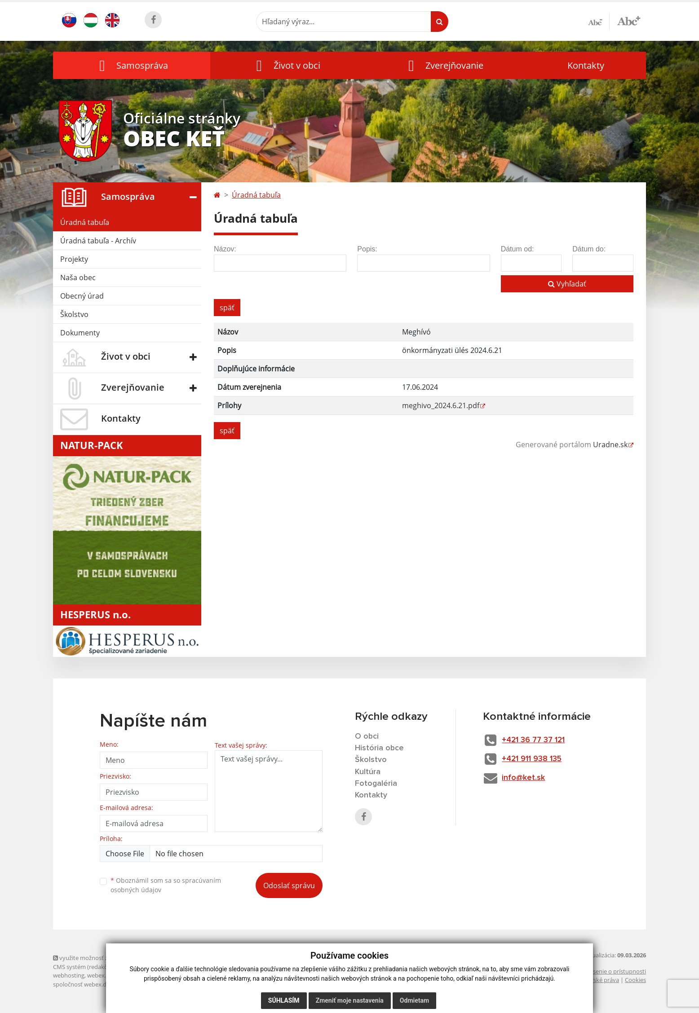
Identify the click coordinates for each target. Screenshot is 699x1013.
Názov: (225, 249)
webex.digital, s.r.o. (112, 975)
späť (227, 308)
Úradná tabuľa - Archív (98, 241)
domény (151, 975)
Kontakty (585, 65)
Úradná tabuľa (84, 222)
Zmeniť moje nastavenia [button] (350, 1000)
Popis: (367, 249)
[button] (131, 65)
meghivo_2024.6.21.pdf (440, 405)
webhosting (68, 975)
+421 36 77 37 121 (537, 740)
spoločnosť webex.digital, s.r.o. (93, 984)
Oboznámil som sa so (166, 885)
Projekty (74, 259)
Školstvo (74, 314)
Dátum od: (517, 249)
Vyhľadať (567, 284)
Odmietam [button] (414, 1000)
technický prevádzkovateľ (171, 984)
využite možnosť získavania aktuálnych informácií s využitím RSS (142, 958)
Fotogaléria (376, 784)
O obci (367, 736)
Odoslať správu (289, 885)
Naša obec (78, 277)
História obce (379, 748)
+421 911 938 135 (534, 759)
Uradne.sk (610, 444)
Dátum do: (589, 249)
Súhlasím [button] (284, 1000)
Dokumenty (80, 333)
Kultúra (368, 772)
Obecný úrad (82, 296)
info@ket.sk (526, 779)
